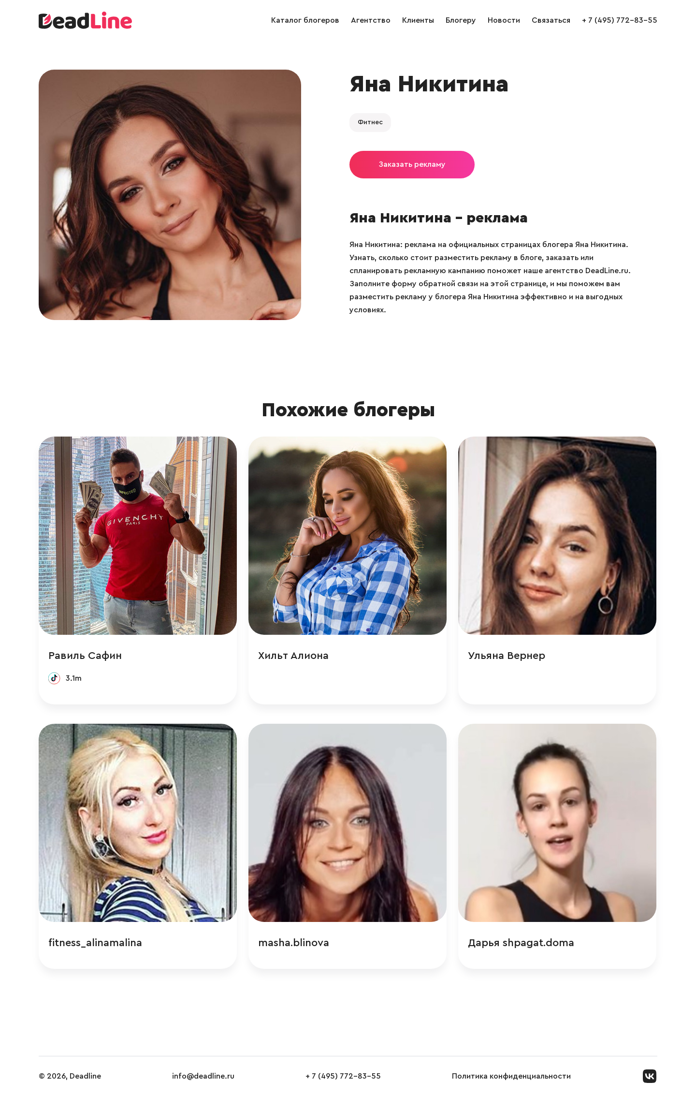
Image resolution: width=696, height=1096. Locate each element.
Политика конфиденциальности (511, 1076)
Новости (504, 20)
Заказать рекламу (412, 164)
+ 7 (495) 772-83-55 (619, 20)
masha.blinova (293, 942)
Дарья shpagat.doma (521, 942)
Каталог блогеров (305, 20)
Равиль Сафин (85, 655)
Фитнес (370, 122)
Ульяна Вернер (506, 655)
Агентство (371, 20)
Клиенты (418, 20)
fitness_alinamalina (95, 942)
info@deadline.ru (203, 1076)
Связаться (551, 20)
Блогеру (461, 20)
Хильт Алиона (293, 655)
